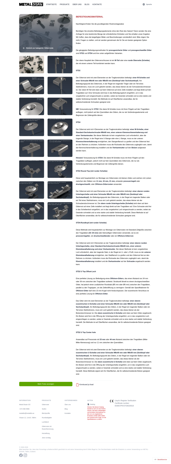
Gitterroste (45, 404)
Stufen (44, 409)
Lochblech (45, 422)
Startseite (51, 4)
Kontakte (97, 4)
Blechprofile (46, 413)
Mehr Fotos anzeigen (46, 384)
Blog (87, 4)
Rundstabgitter (47, 418)
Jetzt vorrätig (46, 438)
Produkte (64, 4)
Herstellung (46, 433)
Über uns (77, 4)
